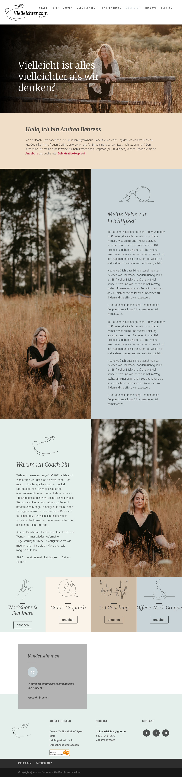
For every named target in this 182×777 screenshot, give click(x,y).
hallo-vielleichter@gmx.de (111, 731)
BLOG (42, 17)
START (43, 8)
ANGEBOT (151, 8)
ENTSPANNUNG (112, 8)
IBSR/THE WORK (62, 8)
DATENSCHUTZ (44, 763)
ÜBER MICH (133, 8)
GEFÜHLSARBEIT (87, 8)
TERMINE (166, 8)
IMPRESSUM (25, 763)
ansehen (23, 625)
